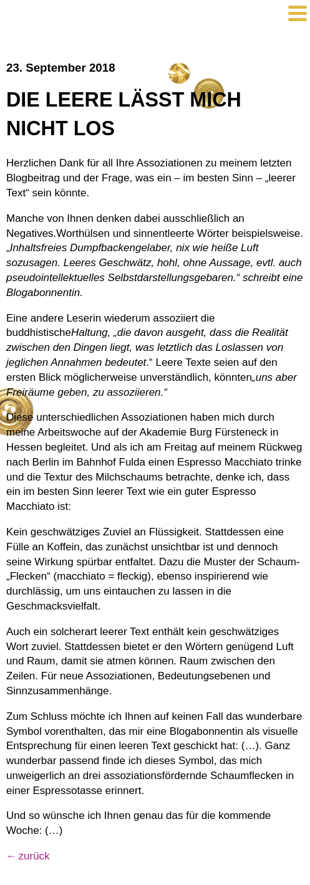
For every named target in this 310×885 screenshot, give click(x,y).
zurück (34, 856)
